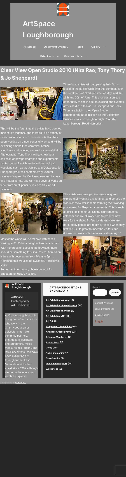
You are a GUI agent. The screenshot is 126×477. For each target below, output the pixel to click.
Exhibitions (47, 56)
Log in (99, 321)
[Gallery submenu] (104, 47)
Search (96, 287)
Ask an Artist (52, 342)
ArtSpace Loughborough (21, 286)
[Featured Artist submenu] (87, 56)
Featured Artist (73, 56)
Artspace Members (56, 337)
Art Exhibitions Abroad (58, 300)
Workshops (52, 368)
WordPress (20, 382)
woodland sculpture (56, 363)
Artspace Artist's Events (58, 331)
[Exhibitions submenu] (58, 56)
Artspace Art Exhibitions (59, 326)
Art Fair (50, 321)
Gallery (95, 46)
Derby (49, 347)
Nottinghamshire (55, 353)
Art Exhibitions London (58, 310)
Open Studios (53, 358)
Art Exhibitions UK (55, 316)
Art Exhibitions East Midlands (61, 305)
